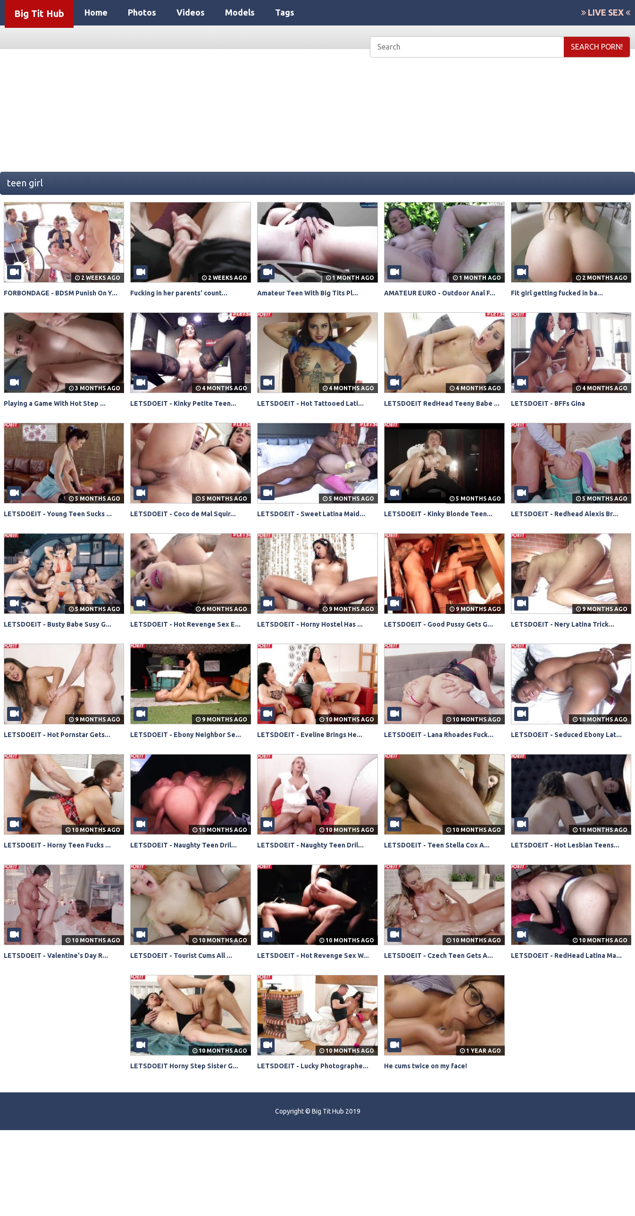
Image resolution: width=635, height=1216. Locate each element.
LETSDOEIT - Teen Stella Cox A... (444, 898)
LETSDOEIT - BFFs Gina (553, 414)
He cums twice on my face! (432, 1141)
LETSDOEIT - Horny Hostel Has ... (317, 656)
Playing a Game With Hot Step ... (62, 414)
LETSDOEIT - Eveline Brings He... (316, 777)
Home (96, 12)
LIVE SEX (605, 12)
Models (240, 12)
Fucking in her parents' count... (186, 292)
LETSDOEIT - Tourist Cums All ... (189, 1019)
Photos (142, 12)
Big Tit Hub (39, 13)
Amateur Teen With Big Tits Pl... (315, 292)
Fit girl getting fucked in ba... (564, 292)
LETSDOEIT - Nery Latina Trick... (570, 656)
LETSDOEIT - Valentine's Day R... (63, 1019)
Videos (190, 12)
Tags (284, 12)
